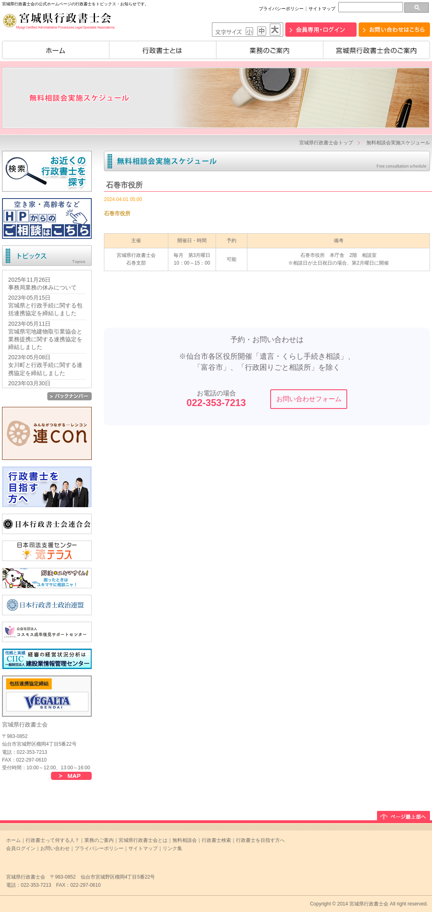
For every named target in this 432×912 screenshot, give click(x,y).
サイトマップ (322, 8)
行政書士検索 (216, 840)
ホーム (55, 50)
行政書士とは (162, 50)
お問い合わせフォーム (309, 398)
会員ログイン (20, 848)
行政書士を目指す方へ (260, 840)
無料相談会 (184, 840)
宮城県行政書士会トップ (326, 143)
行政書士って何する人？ (52, 840)
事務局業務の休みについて (42, 287)
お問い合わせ (55, 848)
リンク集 (172, 848)
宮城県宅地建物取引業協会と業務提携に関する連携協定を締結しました (45, 339)
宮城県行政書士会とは (143, 840)
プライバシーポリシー (281, 8)
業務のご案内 (269, 50)
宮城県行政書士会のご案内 (376, 50)
